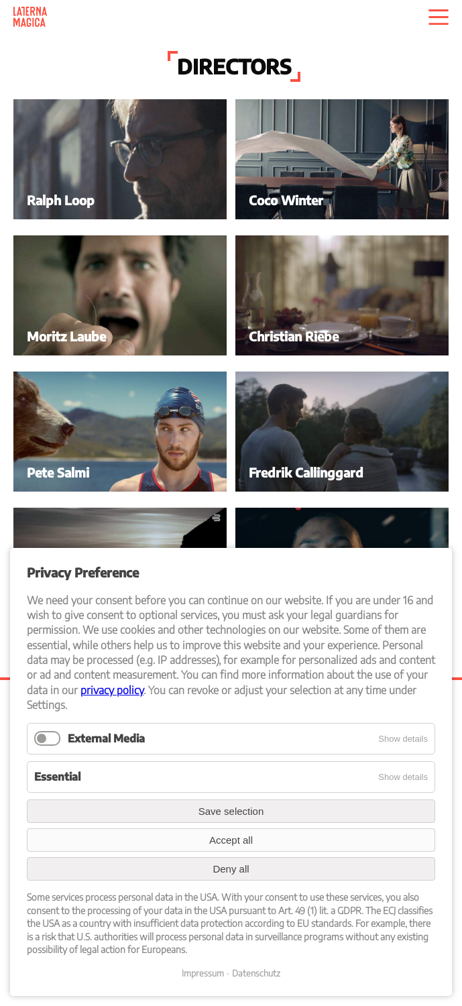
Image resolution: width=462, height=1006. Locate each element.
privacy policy (111, 690)
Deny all (231, 869)
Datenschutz (256, 973)
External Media (106, 738)
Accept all (231, 840)
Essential (57, 776)
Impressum (203, 973)
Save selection (231, 811)
